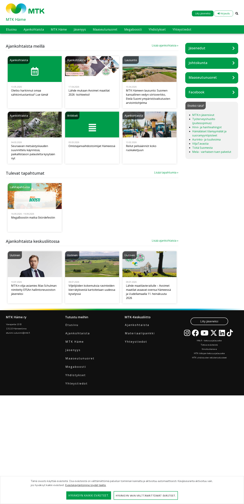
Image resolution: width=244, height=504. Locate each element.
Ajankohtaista (77, 414)
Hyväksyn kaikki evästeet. (88, 495)
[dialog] (122, 490)
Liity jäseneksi (203, 13)
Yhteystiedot (76, 465)
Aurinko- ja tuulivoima (206, 221)
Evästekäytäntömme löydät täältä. (85, 485)
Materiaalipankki (140, 414)
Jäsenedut (197, 129)
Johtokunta (198, 144)
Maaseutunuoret (203, 158)
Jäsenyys (73, 431)
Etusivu (71, 406)
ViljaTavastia (200, 225)
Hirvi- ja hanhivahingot (207, 208)
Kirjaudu (224, 13)
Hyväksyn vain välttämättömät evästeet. (146, 495)
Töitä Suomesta (202, 229)
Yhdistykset (75, 456)
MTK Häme (16, 19)
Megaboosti (75, 448)
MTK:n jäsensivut (203, 196)
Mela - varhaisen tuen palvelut (211, 233)
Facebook (196, 173)
